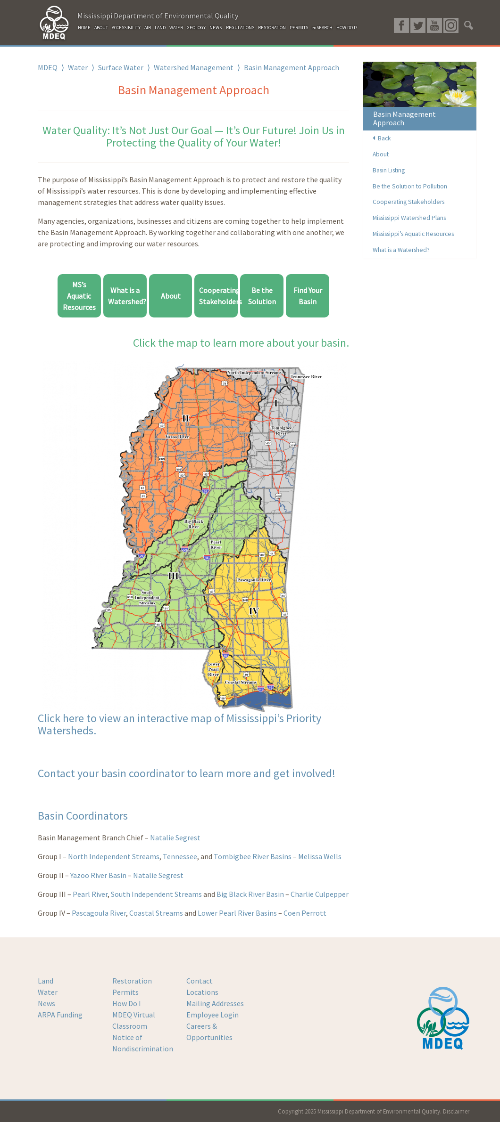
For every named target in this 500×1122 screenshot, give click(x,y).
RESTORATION (272, 27)
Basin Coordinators (83, 815)
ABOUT (101, 27)
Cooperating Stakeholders (408, 202)
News (46, 1003)
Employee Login (212, 1014)
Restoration (132, 980)
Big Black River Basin (249, 894)
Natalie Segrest (175, 837)
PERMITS (299, 27)
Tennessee (180, 856)
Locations (202, 992)
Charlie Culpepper (320, 894)
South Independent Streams (156, 894)
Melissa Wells (320, 856)
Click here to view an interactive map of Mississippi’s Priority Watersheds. (179, 724)
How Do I (126, 1003)
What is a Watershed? (401, 250)
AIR (147, 27)
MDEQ (48, 67)
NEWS (215, 27)
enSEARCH (322, 27)
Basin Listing (389, 170)
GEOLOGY (196, 27)
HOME (84, 27)
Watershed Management (193, 67)
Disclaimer (456, 1111)
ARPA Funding (60, 1014)
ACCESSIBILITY (126, 27)
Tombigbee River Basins (253, 856)
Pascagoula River (98, 913)
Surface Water (120, 67)
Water (78, 67)
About (171, 296)
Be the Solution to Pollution (410, 186)
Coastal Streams (156, 913)
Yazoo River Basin (98, 875)
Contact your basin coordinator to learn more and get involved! (186, 773)
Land (45, 980)
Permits (125, 992)
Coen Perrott (304, 913)
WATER (176, 27)
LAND (160, 27)
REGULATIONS (240, 27)
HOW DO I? (346, 27)
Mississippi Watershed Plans (409, 218)
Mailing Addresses (215, 1003)
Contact (199, 980)
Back (382, 138)
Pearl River (90, 894)
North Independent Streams (113, 856)
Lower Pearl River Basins (237, 913)
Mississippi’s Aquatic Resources (413, 234)
